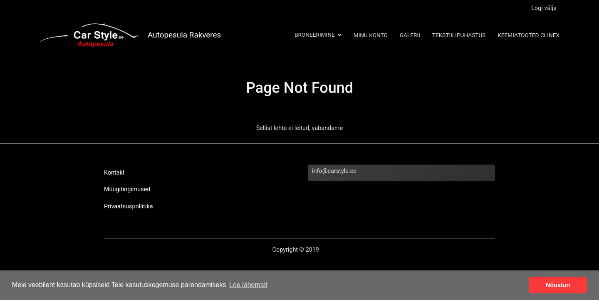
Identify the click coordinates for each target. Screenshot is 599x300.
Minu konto (371, 35)
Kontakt (114, 172)
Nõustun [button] (558, 285)
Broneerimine (315, 34)
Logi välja (544, 8)
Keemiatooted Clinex (528, 35)
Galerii (410, 35)
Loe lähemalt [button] (248, 284)
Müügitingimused (127, 189)
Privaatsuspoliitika (128, 206)
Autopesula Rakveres (184, 35)
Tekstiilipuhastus (459, 35)
